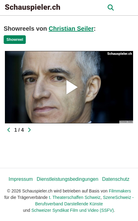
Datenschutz (115, 179)
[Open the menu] (111, 7)
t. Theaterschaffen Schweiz (75, 197)
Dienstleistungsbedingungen (67, 179)
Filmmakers (120, 190)
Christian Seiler (71, 28)
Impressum (21, 179)
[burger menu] (129, 8)
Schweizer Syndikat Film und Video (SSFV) (72, 210)
